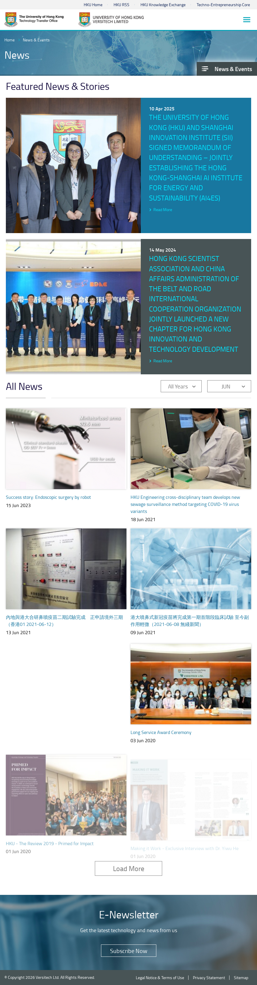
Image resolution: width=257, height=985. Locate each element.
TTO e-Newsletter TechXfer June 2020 (44, 734)
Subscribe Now (128, 951)
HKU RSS (121, 4)
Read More (162, 209)
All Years (178, 386)
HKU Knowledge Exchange (163, 4)
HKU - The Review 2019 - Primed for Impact (50, 850)
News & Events (36, 40)
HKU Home (93, 4)
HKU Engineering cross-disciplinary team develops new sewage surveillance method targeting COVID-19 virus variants (185, 504)
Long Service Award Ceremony (161, 739)
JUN (226, 386)
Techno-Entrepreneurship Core (223, 4)
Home (9, 40)
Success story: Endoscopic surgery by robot (48, 497)
